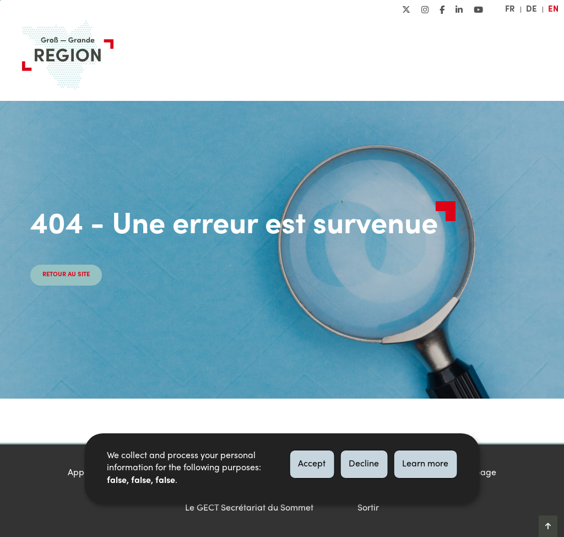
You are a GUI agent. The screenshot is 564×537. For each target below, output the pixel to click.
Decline (364, 464)
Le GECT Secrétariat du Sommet (249, 508)
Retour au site (66, 275)
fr (510, 9)
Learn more (425, 464)
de (531, 9)
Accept (312, 464)
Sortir (368, 508)
